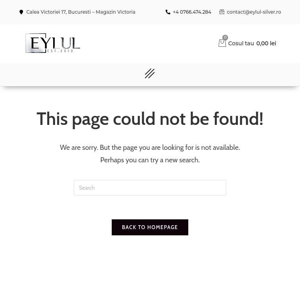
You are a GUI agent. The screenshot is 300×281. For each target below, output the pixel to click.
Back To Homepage (150, 227)
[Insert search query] (150, 188)
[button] (150, 75)
